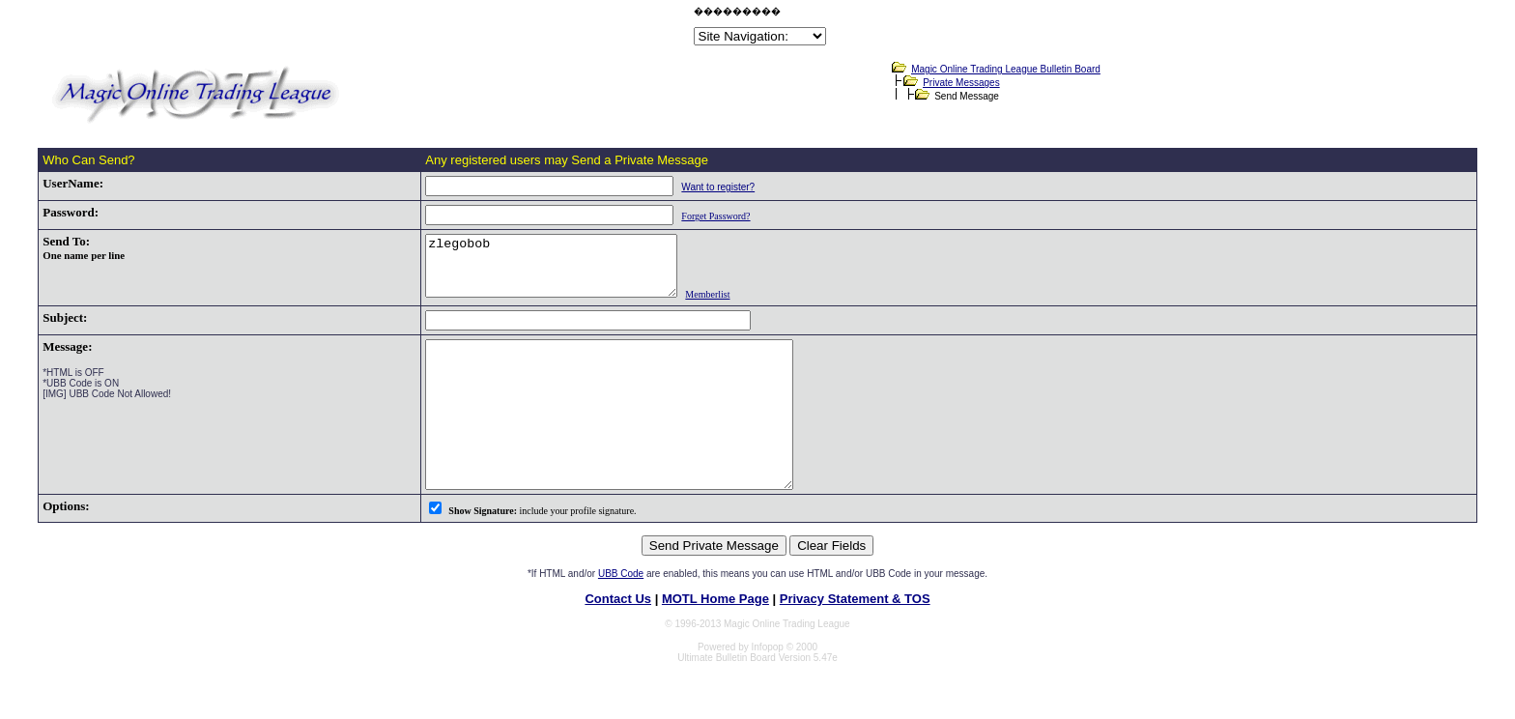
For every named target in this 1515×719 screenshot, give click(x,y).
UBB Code (620, 614)
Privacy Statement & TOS (855, 639)
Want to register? (688, 187)
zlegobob (535, 271)
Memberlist (706, 306)
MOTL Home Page (715, 639)
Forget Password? (685, 216)
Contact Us (618, 639)
